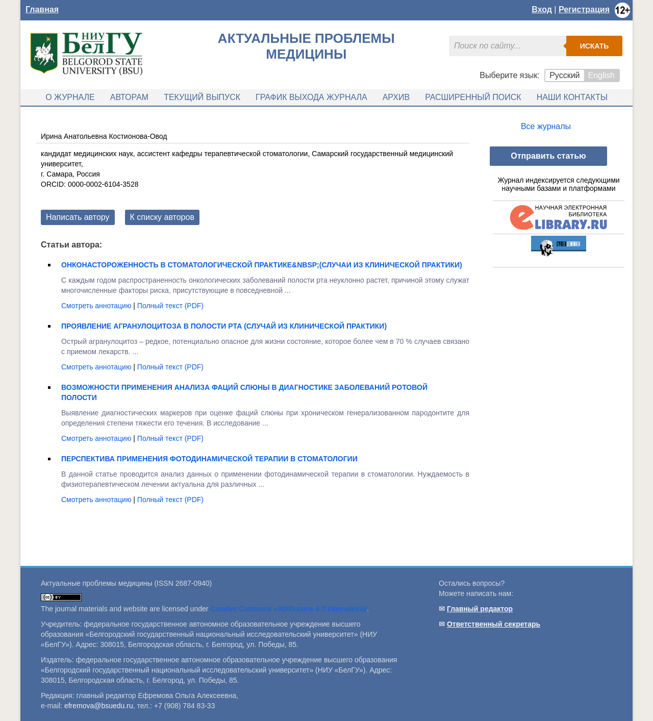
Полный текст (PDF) (170, 306)
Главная (42, 9)
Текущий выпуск (202, 97)
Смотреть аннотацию (97, 306)
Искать (594, 46)
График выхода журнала (311, 97)
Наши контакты (572, 97)
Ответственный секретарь (493, 624)
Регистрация (584, 9)
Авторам (129, 97)
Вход (542, 9)
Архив (396, 97)
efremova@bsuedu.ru (98, 706)
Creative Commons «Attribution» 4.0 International (288, 609)
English (601, 75)
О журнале (70, 97)
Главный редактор (480, 609)
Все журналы (546, 126)
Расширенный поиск (473, 97)
